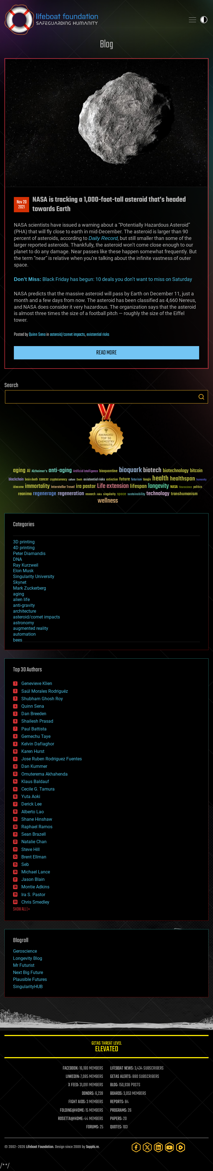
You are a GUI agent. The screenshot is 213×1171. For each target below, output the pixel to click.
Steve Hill (30, 849)
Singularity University (33, 576)
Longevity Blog (27, 958)
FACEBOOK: (70, 1068)
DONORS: (88, 1093)
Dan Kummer (34, 766)
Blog (106, 45)
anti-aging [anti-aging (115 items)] (60, 470)
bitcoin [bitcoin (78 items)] (196, 471)
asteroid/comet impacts (67, 334)
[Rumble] (180, 1147)
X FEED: (73, 1085)
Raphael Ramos (36, 826)
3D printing (24, 541)
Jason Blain (33, 879)
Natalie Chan (34, 841)
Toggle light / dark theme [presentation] (203, 19)
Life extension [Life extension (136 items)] (113, 486)
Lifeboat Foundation (39, 1147)
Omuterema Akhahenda (44, 774)
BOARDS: (116, 1093)
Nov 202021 (22, 205)
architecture (24, 611)
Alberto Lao (32, 811)
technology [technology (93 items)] (157, 494)
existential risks (98, 334)
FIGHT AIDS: (77, 1102)
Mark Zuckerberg (29, 588)
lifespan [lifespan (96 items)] (138, 486)
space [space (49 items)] (121, 494)
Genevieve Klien (36, 683)
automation (24, 634)
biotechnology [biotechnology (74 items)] (176, 471)
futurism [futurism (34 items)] (136, 480)
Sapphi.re (92, 1147)
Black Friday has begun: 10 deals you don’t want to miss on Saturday (103, 279)
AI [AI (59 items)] (28, 471)
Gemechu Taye (35, 736)
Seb (25, 864)
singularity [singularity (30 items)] (109, 494)
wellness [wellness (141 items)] (108, 501)
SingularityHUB (28, 986)
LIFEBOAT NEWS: (122, 1068)
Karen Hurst (32, 751)
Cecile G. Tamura (38, 789)
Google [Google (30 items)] (147, 480)
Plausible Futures (30, 979)
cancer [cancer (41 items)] (44, 479)
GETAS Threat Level (106, 1047)
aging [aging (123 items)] (19, 470)
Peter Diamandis (29, 553)
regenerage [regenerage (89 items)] (44, 494)
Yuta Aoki (30, 796)
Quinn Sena (37, 334)
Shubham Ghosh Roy (42, 698)
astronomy (23, 622)
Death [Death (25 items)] (79, 479)
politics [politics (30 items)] (197, 487)
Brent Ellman (33, 857)
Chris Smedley (35, 902)
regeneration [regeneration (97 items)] (71, 493)
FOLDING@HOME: (72, 1110)
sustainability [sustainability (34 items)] (136, 495)
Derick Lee (31, 804)
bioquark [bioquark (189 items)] (130, 470)
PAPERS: (116, 1119)
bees (17, 640)
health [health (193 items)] (160, 479)
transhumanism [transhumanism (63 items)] (184, 494)
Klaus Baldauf (35, 781)
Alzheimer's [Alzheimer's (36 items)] (39, 471)
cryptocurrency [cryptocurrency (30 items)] (58, 480)
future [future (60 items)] (124, 479)
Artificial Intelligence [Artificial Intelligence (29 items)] (85, 471)
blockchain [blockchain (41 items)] (16, 479)
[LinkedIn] (158, 1147)
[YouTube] (169, 1147)
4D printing (24, 547)
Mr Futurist (23, 965)
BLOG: (114, 1085)
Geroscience (25, 951)
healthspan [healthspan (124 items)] (182, 478)
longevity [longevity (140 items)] (158, 486)
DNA (17, 559)
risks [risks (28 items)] (99, 494)
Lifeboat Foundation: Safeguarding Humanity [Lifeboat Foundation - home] (92, 19)
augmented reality (30, 628)
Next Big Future (28, 972)
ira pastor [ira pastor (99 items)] (86, 486)
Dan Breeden (33, 713)
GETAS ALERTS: (120, 1076)
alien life (21, 599)
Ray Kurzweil (25, 565)
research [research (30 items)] (90, 494)
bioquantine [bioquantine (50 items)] (108, 471)
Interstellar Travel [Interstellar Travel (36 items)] (63, 487)
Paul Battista (34, 729)
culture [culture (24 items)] (72, 479)
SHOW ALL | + (21, 909)
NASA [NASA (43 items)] (174, 487)
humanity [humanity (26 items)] (201, 480)
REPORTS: (117, 1102)
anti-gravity (24, 605)
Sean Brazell (33, 834)
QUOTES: (116, 1127)
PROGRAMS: (118, 1110)
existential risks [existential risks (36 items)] (94, 480)
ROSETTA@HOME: (70, 1119)
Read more (106, 352)
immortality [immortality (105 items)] (37, 486)
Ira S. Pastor (33, 894)
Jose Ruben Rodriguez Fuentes (51, 758)
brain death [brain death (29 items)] (31, 480)
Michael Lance (35, 872)
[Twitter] (147, 1147)
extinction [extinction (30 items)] (112, 480)
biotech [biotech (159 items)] (152, 470)
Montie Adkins (35, 886)
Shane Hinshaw (36, 819)
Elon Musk (23, 570)
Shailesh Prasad (37, 721)
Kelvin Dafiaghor (37, 743)
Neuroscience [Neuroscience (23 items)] (185, 487)
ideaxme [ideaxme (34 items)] (18, 487)
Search (201, 396)
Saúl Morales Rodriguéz (44, 691)
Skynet (19, 582)
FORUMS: (92, 1127)
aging (18, 594)
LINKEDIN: (73, 1076)
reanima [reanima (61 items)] (25, 494)
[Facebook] (136, 1147)
